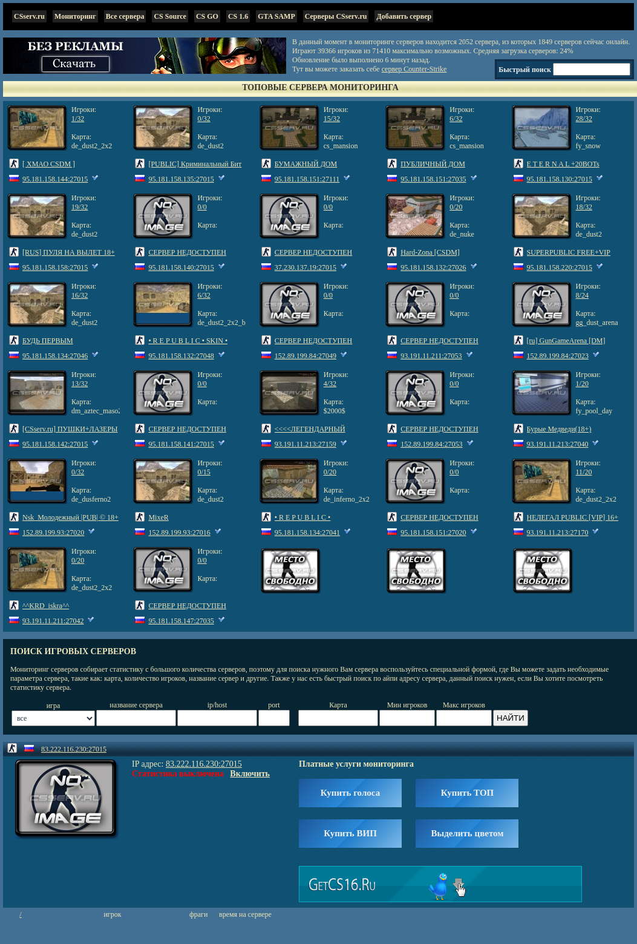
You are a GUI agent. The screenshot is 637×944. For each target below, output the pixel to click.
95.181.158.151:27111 (307, 179)
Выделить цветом (467, 833)
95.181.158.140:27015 (181, 267)
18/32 (584, 207)
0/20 (455, 207)
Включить (250, 773)
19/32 (79, 207)
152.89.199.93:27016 (179, 532)
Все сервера (125, 16)
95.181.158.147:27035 (181, 621)
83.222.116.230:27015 (73, 749)
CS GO (207, 16)
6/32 (455, 118)
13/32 (79, 383)
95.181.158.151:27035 (433, 179)
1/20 (582, 383)
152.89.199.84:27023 (558, 356)
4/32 (330, 383)
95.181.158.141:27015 (181, 444)
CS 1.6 (238, 16)
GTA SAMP (276, 16)
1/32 (77, 118)
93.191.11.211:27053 (431, 356)
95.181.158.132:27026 (433, 267)
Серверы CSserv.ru (336, 16)
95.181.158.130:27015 (559, 179)
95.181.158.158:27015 (55, 267)
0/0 (201, 207)
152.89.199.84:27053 (431, 444)
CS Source (170, 16)
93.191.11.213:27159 (305, 444)
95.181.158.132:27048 (181, 356)
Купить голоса (350, 793)
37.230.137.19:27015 (305, 267)
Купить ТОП (467, 793)
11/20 (584, 472)
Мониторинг (75, 16)
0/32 (203, 118)
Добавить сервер (403, 16)
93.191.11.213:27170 (558, 532)
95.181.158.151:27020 (433, 532)
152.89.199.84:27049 (305, 356)
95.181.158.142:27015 (55, 444)
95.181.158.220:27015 (559, 267)
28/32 (584, 118)
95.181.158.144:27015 (55, 179)
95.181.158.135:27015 (181, 179)
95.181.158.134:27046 (55, 356)
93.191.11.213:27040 (558, 444)
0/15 (203, 472)
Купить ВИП (350, 833)
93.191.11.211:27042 (52, 621)
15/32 (332, 118)
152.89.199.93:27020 (53, 532)
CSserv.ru (29, 16)
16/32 (79, 295)
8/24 (582, 295)
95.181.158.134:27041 (307, 532)
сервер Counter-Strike (414, 69)
